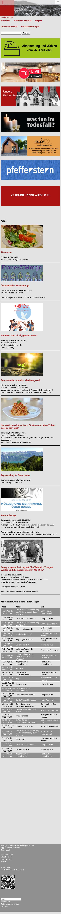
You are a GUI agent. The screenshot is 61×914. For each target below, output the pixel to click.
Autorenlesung (8, 515)
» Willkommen (7, 17)
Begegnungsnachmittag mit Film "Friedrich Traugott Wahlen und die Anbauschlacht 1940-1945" (27, 568)
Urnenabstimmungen (30, 26)
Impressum (5, 902)
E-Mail (3, 861)
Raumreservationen (9, 26)
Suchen (26, 33)
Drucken (4, 906)
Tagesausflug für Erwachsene (15, 475)
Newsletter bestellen (23, 20)
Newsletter (5, 20)
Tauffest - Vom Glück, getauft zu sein (19, 335)
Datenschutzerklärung (10, 904)
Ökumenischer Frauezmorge (15, 285)
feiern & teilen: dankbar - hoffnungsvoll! (20, 380)
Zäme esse (6, 252)
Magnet (38, 20)
